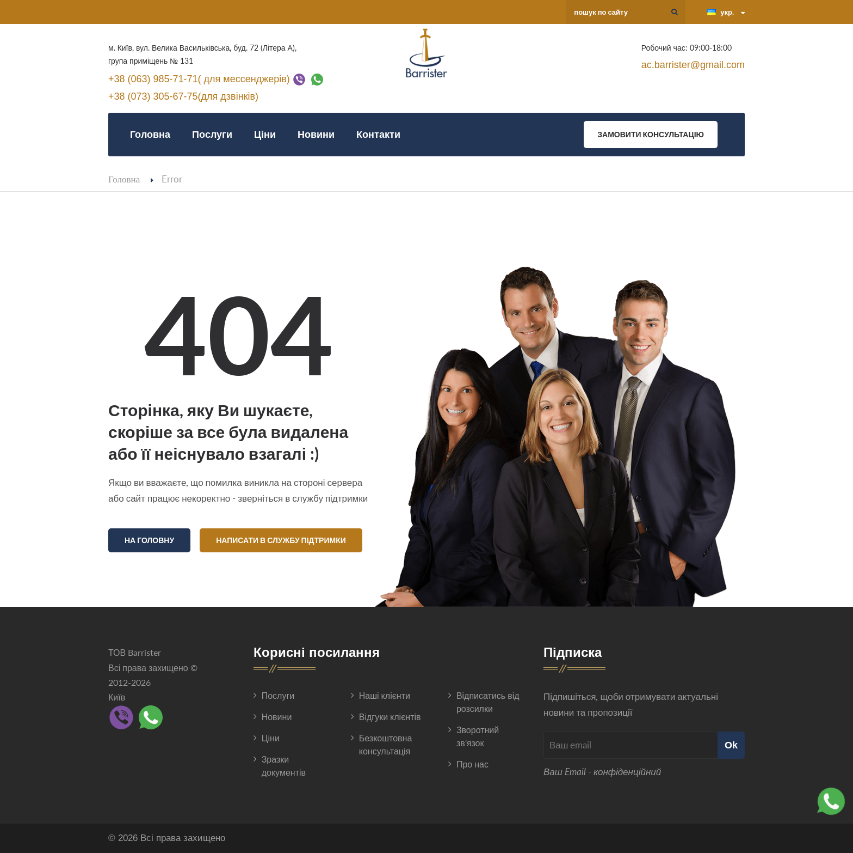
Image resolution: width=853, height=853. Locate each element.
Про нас (472, 764)
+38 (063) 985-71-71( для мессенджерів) (199, 78)
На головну (149, 540)
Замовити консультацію (650, 134)
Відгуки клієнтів (390, 716)
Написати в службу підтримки (281, 540)
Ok (731, 745)
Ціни (265, 134)
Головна (150, 134)
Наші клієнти (384, 695)
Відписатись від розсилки (488, 702)
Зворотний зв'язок (477, 736)
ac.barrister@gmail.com (693, 64)
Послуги (212, 134)
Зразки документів (284, 765)
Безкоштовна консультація (385, 744)
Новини (316, 134)
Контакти (378, 134)
